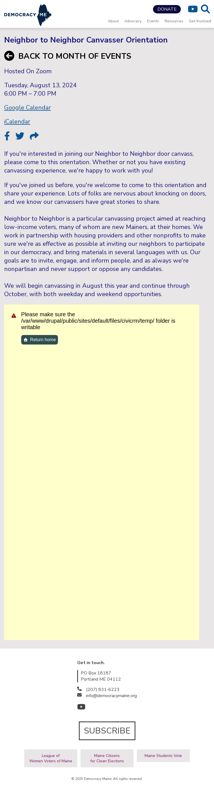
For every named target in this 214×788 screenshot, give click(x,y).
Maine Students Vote (163, 755)
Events (153, 21)
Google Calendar (27, 107)
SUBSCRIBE (107, 731)
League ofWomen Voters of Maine (50, 758)
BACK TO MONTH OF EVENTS (67, 56)
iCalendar (17, 121)
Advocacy (133, 21)
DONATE (167, 9)
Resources (174, 21)
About (113, 21)
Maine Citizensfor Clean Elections (107, 758)
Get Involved (200, 21)
